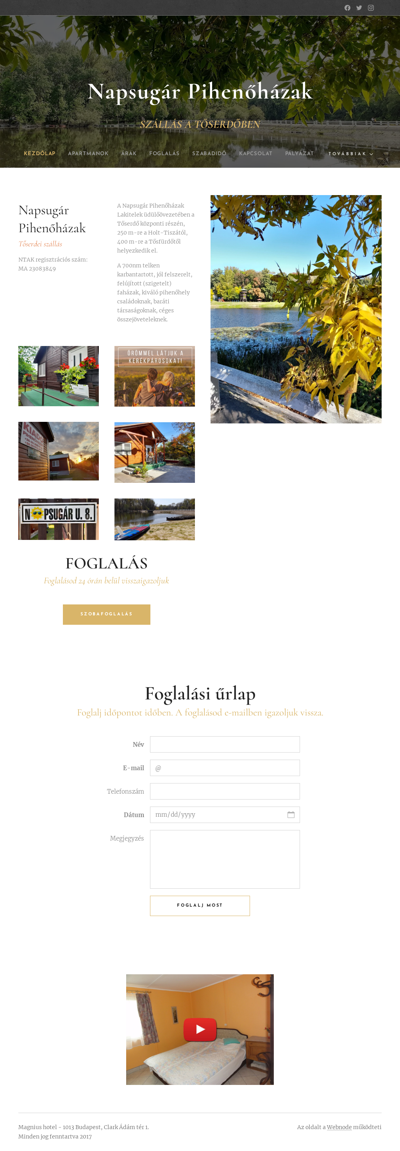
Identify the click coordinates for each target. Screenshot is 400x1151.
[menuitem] (50, 154)
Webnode (339, 1127)
